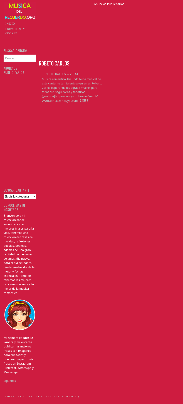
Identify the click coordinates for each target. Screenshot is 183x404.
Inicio (10, 24)
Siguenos (10, 381)
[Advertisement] (109, 31)
